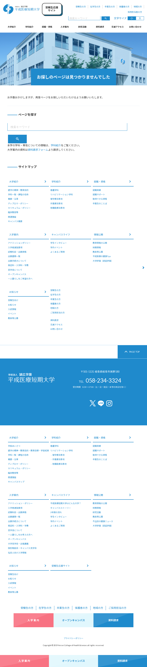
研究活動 (82, 27)
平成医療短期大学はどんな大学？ (65, 503)
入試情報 (12, 309)
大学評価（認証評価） (103, 261)
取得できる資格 (100, 199)
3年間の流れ (56, 512)
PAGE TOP (134, 351)
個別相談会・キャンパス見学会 (22, 548)
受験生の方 (81, 6)
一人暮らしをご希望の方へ (20, 278)
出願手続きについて (17, 261)
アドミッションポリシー (19, 243)
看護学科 (54, 190)
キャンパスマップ (16, 482)
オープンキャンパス (17, 274)
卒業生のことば (100, 203)
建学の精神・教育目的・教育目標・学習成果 (28, 450)
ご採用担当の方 (57, 312)
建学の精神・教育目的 (18, 190)
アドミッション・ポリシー (20, 503)
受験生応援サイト (61, 565)
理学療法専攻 (56, 199)
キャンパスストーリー (60, 508)
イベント (12, 313)
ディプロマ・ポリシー (18, 203)
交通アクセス (117, 27)
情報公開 (98, 234)
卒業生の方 (110, 6)
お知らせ (13, 292)
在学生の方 (95, 6)
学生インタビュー (58, 243)
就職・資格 (47, 27)
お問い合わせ (135, 27)
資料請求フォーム (38, 149)
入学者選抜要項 (15, 247)
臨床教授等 (13, 212)
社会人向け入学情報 (17, 552)
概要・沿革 (13, 199)
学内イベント (56, 247)
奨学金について (15, 270)
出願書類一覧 (14, 256)
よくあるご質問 (57, 252)
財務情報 (97, 247)
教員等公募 (98, 252)
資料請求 (100, 27)
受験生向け (13, 300)
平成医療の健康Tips (102, 256)
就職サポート (99, 194)
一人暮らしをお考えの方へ (20, 534)
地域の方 (138, 6)
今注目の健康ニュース (103, 521)
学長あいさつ (14, 446)
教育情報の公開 (100, 243)
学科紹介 (29, 27)
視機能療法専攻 (57, 208)
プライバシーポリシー (73, 638)
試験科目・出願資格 (17, 252)
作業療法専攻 (56, 203)
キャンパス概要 (15, 221)
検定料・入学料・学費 (18, 265)
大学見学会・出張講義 (18, 543)
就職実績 (97, 190)
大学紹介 (12, 27)
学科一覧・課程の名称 (18, 194)
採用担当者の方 (135, 12)
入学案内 (65, 27)
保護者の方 (124, 6)
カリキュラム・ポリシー (19, 208)
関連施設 (12, 217)
